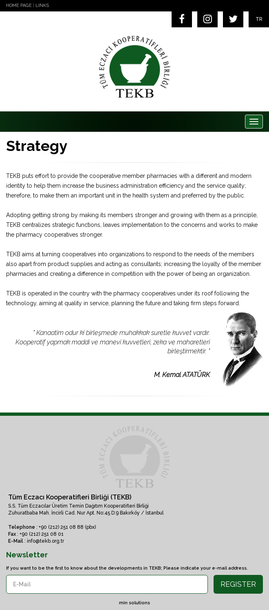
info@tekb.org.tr (45, 541)
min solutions (134, 603)
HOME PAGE (19, 5)
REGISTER (238, 584)
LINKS (42, 5)
